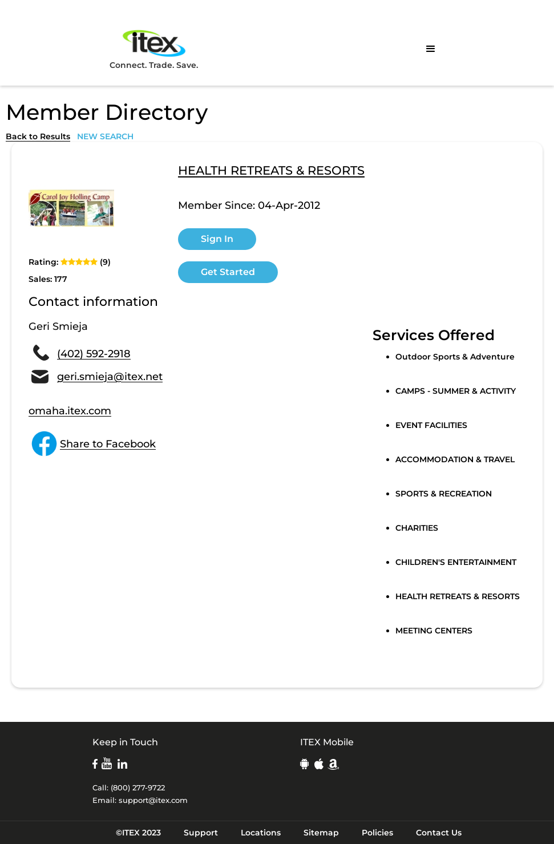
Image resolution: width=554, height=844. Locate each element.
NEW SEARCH (105, 136)
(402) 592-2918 (94, 354)
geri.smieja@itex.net (110, 376)
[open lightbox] (71, 208)
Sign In (217, 238)
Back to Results (38, 136)
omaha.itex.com (70, 411)
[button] (430, 49)
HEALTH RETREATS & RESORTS (271, 171)
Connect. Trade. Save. (154, 48)
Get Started (228, 271)
